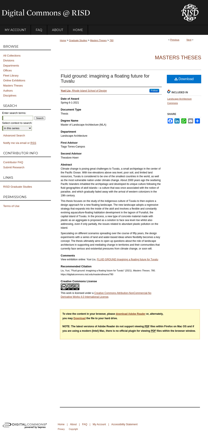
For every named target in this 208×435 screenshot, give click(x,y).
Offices (7, 70)
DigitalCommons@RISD (87, 12)
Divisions (8, 60)
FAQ (84, 424)
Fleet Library (10, 75)
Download (184, 79)
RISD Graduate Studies (17, 186)
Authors (8, 90)
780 (111, 40)
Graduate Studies (78, 40)
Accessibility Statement (124, 424)
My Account (99, 424)
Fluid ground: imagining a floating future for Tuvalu (105, 78)
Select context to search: (17, 123)
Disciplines (9, 95)
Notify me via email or (19, 143)
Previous (174, 39)
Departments (11, 65)
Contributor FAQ (13, 162)
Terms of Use (11, 206)
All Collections (12, 55)
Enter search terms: (14, 113)
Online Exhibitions (14, 80)
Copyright (73, 429)
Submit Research (13, 167)
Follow (154, 90)
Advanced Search (14, 135)
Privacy (61, 429)
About (73, 424)
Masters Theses (98, 40)
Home (63, 40)
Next (189, 39)
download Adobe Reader (130, 313)
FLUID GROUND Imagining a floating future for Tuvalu (127, 259)
